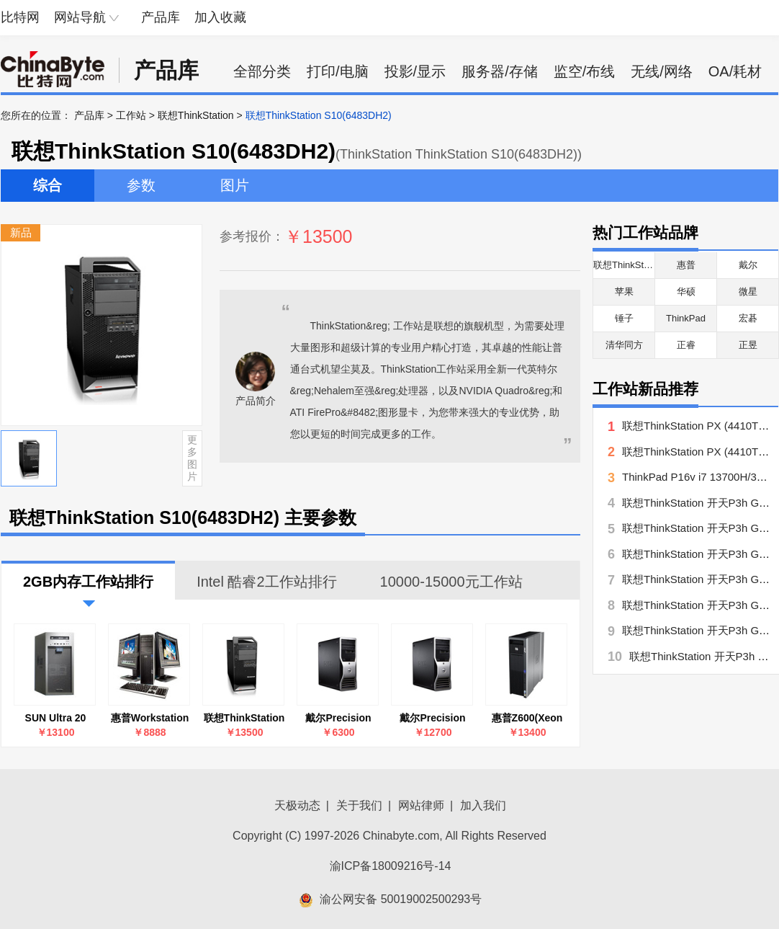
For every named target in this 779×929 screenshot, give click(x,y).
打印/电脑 (338, 71)
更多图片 (192, 457)
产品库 (160, 17)
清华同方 (624, 344)
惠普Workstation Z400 (150, 718)
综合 (47, 185)
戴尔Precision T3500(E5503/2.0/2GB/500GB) (338, 718)
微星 (748, 291)
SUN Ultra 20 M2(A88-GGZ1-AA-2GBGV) (55, 718)
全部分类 (262, 71)
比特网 (20, 17)
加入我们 (483, 805)
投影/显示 (415, 71)
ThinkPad (686, 318)
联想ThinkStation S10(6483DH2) (244, 718)
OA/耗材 (735, 71)
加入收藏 (220, 17)
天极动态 (297, 805)
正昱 (748, 344)
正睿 (686, 344)
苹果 (624, 291)
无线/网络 (662, 71)
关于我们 (359, 805)
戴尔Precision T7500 (432, 718)
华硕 (686, 291)
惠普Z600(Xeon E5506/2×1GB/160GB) (527, 718)
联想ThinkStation (196, 115)
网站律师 (421, 805)
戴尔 (748, 264)
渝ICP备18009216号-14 (390, 866)
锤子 (624, 318)
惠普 (686, 264)
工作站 (131, 115)
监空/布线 (585, 71)
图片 (234, 185)
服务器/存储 (499, 71)
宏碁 (748, 318)
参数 (141, 185)
